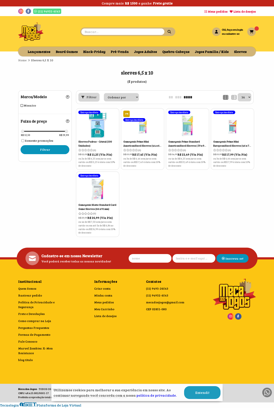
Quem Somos (27, 288)
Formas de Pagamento (34, 335)
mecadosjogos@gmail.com (165, 302)
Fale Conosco (27, 341)
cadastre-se (232, 33)
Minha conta (103, 295)
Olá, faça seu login (232, 29)
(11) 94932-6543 (157, 295)
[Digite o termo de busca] (122, 32)
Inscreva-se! (232, 258)
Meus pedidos (216, 11)
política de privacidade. (156, 395)
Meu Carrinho (104, 309)
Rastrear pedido (30, 295)
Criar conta (102, 288)
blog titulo (25, 360)
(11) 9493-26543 (157, 288)
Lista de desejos (243, 11)
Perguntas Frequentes (33, 328)
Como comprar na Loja (34, 321)
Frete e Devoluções (31, 314)
